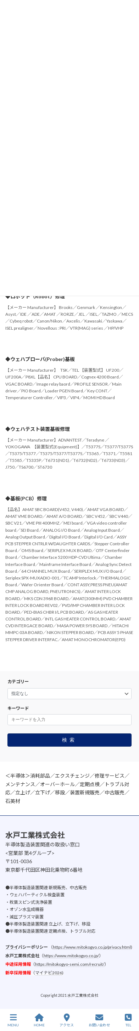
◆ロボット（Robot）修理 (35, 296)
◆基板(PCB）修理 (26, 498)
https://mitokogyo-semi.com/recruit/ (69, 964)
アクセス (67, 1020)
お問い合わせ (99, 1020)
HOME (39, 1020)
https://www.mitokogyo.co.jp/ (71, 955)
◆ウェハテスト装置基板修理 (37, 429)
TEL (128, 1020)
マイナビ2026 (48, 972)
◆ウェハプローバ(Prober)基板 (40, 359)
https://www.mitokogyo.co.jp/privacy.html (92, 947)
